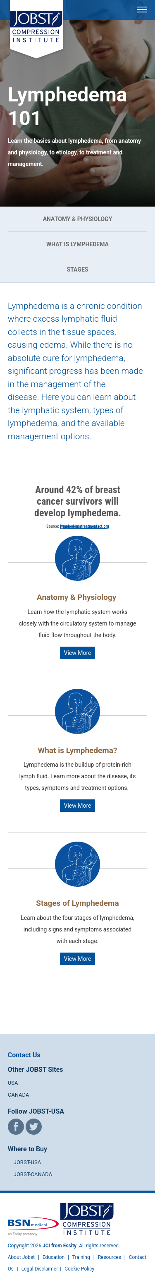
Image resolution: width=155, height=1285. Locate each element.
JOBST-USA (27, 1162)
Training (81, 1257)
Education (53, 1257)
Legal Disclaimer (39, 1269)
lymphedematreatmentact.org (84, 526)
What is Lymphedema (77, 244)
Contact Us (24, 1055)
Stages (77, 269)
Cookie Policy (79, 1269)
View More (77, 653)
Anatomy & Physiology (77, 219)
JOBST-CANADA (33, 1174)
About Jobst (21, 1257)
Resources (109, 1257)
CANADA (18, 1095)
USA (13, 1083)
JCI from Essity (59, 1246)
